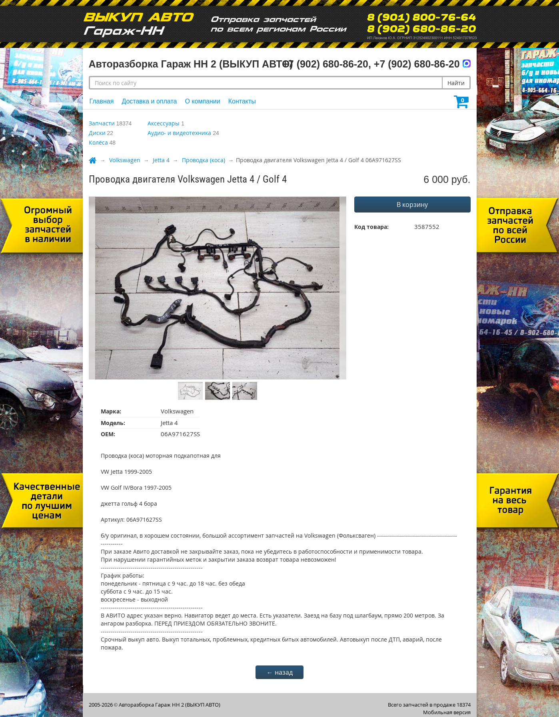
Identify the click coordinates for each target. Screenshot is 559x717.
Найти (456, 83)
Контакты (242, 101)
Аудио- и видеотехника (179, 133)
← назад (280, 672)
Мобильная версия (447, 712)
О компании (202, 101)
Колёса (98, 142)
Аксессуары (164, 123)
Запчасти (102, 123)
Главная (102, 101)
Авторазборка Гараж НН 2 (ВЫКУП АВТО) (169, 704)
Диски (97, 133)
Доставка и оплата (149, 101)
